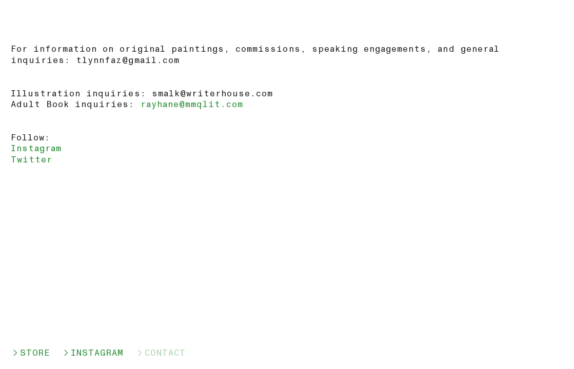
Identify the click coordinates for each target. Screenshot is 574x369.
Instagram (36, 148)
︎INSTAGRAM (93, 353)
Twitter (31, 160)
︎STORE (30, 353)
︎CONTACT (160, 353)
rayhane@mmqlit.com (192, 104)
